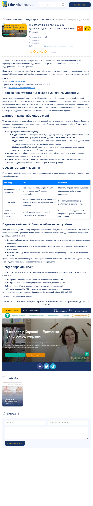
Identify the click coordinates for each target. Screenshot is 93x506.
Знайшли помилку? (78, 311)
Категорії (80, 4)
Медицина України (31, 20)
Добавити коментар (14, 443)
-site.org (20, 5)
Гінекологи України (47, 20)
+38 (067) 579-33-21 (19, 81)
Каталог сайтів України (14, 20)
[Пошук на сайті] (63, 5)
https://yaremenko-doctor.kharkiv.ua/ (58, 47)
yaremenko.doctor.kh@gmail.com (21, 88)
